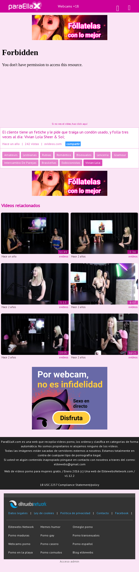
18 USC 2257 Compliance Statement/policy (69, 485)
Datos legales (18, 513)
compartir (73, 144)
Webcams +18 (68, 6)
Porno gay (47, 535)
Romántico (64, 155)
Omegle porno (83, 527)
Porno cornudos (51, 552)
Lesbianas (30, 155)
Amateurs (11, 155)
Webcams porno (19, 544)
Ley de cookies (44, 513)
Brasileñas (49, 163)
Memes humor (50, 527)
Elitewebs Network (21, 527)
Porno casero (49, 544)
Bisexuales (83, 155)
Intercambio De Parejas (20, 163)
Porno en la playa (20, 552)
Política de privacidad (75, 513)
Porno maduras (18, 535)
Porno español (83, 544)
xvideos (63, 256)
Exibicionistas (71, 163)
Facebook (121, 513)
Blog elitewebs (83, 552)
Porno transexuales (86, 535)
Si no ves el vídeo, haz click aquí (69, 123)
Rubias (46, 155)
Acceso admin (69, 561)
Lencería (103, 155)
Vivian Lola (92, 163)
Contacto (103, 513)
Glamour (120, 155)
